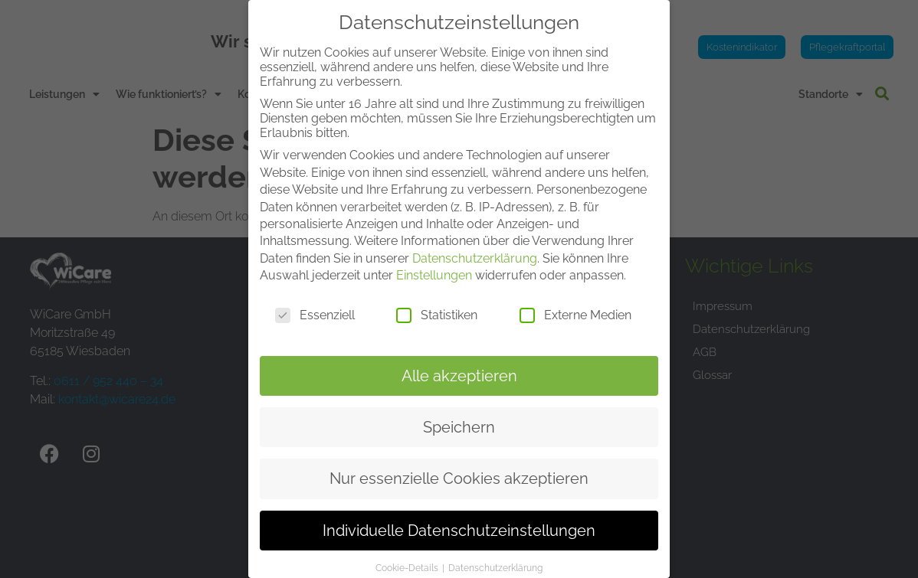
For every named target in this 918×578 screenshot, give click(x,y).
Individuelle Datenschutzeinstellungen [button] (459, 514)
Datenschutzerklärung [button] (495, 551)
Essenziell (315, 298)
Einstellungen (434, 258)
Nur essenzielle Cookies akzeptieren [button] (459, 461)
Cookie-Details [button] (408, 551)
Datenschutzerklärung (474, 241)
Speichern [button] (459, 410)
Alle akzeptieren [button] (459, 359)
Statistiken (436, 298)
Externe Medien (575, 298)
